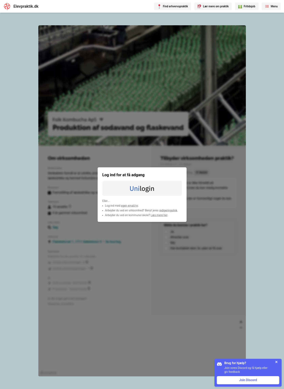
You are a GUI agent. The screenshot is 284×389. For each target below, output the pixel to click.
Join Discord (248, 380)
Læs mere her (159, 215)
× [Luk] (276, 362)
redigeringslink (168, 210)
